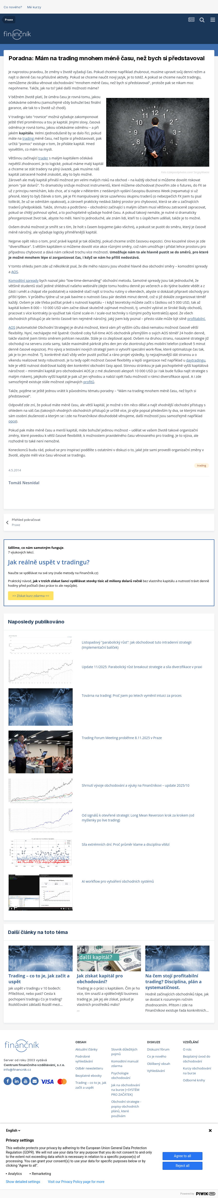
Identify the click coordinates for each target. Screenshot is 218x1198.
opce (12, 421)
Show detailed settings (23, 1182)
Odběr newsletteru (89, 1068)
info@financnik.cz (17, 1069)
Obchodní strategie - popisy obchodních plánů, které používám (126, 1108)
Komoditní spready (23, 280)
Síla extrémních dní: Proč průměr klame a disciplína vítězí (126, 844)
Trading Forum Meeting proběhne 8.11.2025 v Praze (122, 737)
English (13, 1130)
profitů (88, 381)
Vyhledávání (156, 1071)
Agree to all (182, 1156)
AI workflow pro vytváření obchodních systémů (118, 881)
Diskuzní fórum (158, 1049)
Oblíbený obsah (158, 1063)
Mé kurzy (34, 7)
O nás (187, 1049)
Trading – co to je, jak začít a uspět (90, 1085)
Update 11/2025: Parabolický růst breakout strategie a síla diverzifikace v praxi (142, 666)
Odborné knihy (194, 1080)
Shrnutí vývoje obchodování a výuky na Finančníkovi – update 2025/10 (136, 785)
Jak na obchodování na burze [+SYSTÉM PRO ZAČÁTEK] (125, 1090)
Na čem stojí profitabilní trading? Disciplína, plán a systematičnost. (173, 981)
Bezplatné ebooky (88, 1075)
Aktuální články (86, 1049)
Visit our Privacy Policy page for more (76, 1182)
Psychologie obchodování (121, 1075)
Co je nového (156, 1056)
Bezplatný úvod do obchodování (196, 1058)
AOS (14, 271)
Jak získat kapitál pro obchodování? (100, 978)
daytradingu (195, 360)
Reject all (183, 1166)
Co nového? (13, 7)
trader (43, 158)
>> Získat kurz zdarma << (30, 596)
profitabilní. (196, 318)
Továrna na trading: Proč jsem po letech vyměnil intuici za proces (132, 695)
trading (28, 138)
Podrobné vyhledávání (84, 1058)
